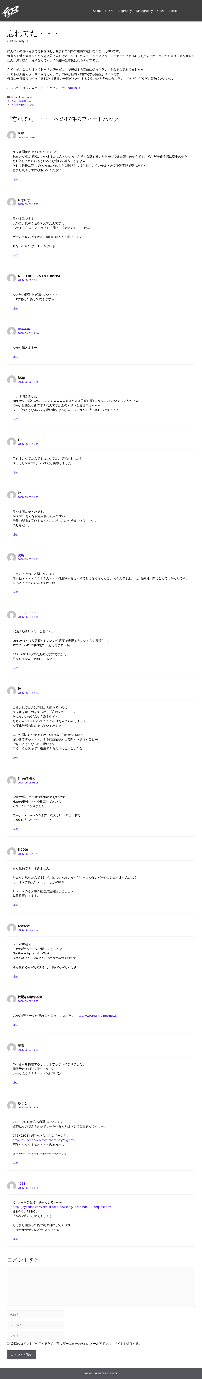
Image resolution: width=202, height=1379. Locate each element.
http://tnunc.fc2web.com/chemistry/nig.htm (44, 1140)
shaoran (24, 329)
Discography (144, 11)
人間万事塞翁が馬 (21, 101)
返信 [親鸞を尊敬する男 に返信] (15, 1025)
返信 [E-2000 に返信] (15, 905)
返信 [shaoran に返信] (15, 357)
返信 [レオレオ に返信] (15, 255)
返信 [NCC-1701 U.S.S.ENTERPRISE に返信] (15, 308)
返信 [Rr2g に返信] (15, 419)
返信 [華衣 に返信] (15, 1082)
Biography (125, 11)
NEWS (109, 11)
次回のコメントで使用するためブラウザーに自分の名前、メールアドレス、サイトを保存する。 (76, 1343)
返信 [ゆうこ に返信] (15, 1163)
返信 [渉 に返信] (15, 757)
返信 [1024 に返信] (15, 1239)
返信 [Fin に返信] (15, 472)
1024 (21, 1184)
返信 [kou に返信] (15, 534)
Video (160, 11)
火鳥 (21, 555)
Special (173, 11)
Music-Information (22, 97)
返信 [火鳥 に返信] (15, 592)
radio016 (74, 88)
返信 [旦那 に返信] (15, 179)
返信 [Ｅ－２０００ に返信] (15, 668)
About (97, 11)
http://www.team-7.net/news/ (97, 1015)
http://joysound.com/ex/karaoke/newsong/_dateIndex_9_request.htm (62, 1207)
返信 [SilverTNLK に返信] (15, 829)
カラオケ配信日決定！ (23, 105)
